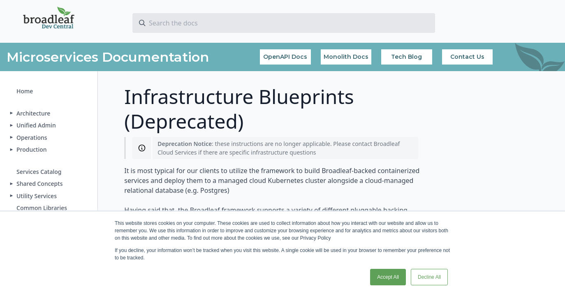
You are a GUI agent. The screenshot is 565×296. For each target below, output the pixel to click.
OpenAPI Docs (285, 56)
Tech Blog (406, 56)
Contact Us (467, 56)
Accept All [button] (388, 277)
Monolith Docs (346, 56)
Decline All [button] (429, 277)
